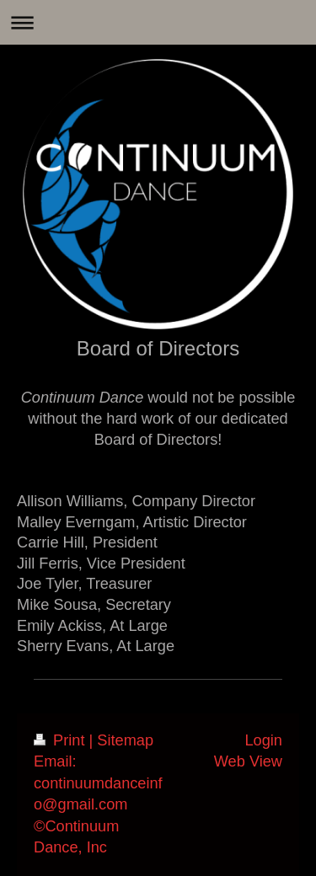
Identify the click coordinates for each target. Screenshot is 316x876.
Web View (248, 761)
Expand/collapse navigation (158, 22)
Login (263, 740)
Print (61, 740)
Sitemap (125, 740)
